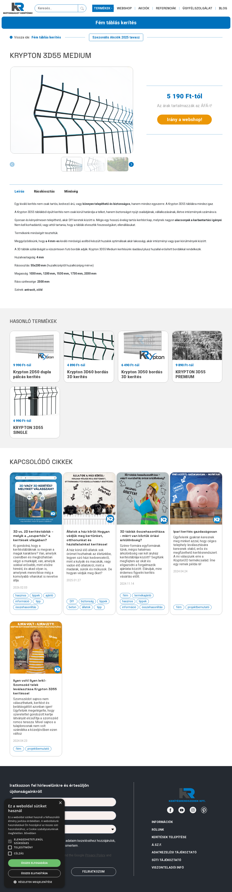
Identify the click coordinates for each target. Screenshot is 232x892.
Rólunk (158, 829)
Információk (162, 822)
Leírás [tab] (19, 191)
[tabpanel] (118, 246)
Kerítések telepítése (169, 837)
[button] (34, 882)
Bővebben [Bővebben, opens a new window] (30, 833)
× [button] (60, 803)
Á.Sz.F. (157, 845)
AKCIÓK (143, 8)
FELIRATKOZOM (93, 871)
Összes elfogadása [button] (34, 863)
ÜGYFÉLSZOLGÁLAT (197, 8)
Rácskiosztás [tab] (44, 191)
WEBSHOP (124, 8)
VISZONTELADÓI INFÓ (168, 867)
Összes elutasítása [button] (34, 873)
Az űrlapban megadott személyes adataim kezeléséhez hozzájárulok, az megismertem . (66, 843)
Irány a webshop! (184, 119)
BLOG (223, 8)
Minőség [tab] (71, 191)
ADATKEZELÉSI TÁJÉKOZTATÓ (174, 852)
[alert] (34, 843)
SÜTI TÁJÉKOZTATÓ (166, 860)
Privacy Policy (95, 855)
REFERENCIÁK (166, 8)
